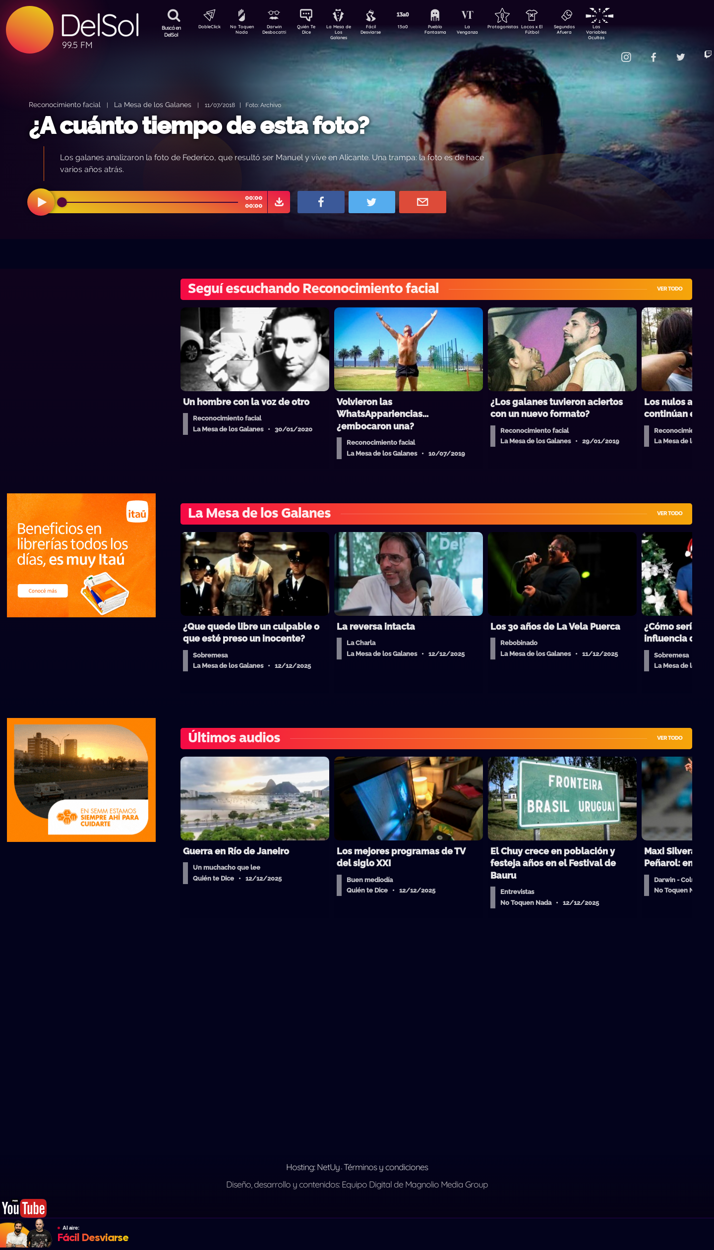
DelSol (99, 25)
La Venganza (484, 31)
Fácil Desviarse (379, 31)
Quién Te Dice (310, 31)
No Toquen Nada (240, 31)
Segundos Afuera (587, 31)
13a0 (414, 27)
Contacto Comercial (603, 51)
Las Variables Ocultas (622, 32)
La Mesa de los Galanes (152, 104)
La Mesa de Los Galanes (345, 32)
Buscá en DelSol (171, 31)
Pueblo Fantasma (448, 31)
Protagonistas (518, 27)
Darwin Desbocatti (275, 31)
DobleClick (205, 27)
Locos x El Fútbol (553, 31)
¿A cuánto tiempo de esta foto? (199, 125)
